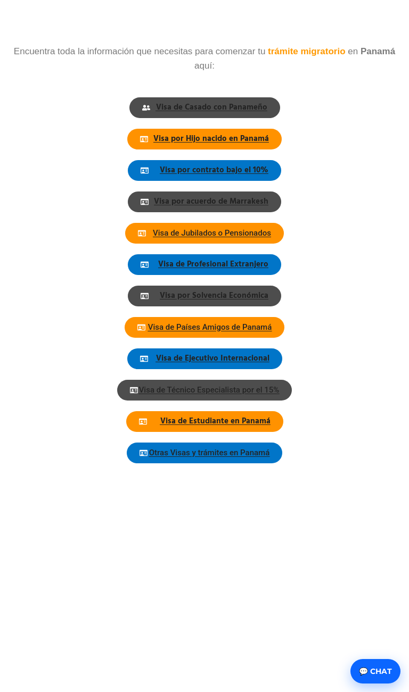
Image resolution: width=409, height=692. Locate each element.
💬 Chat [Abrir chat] (375, 671)
